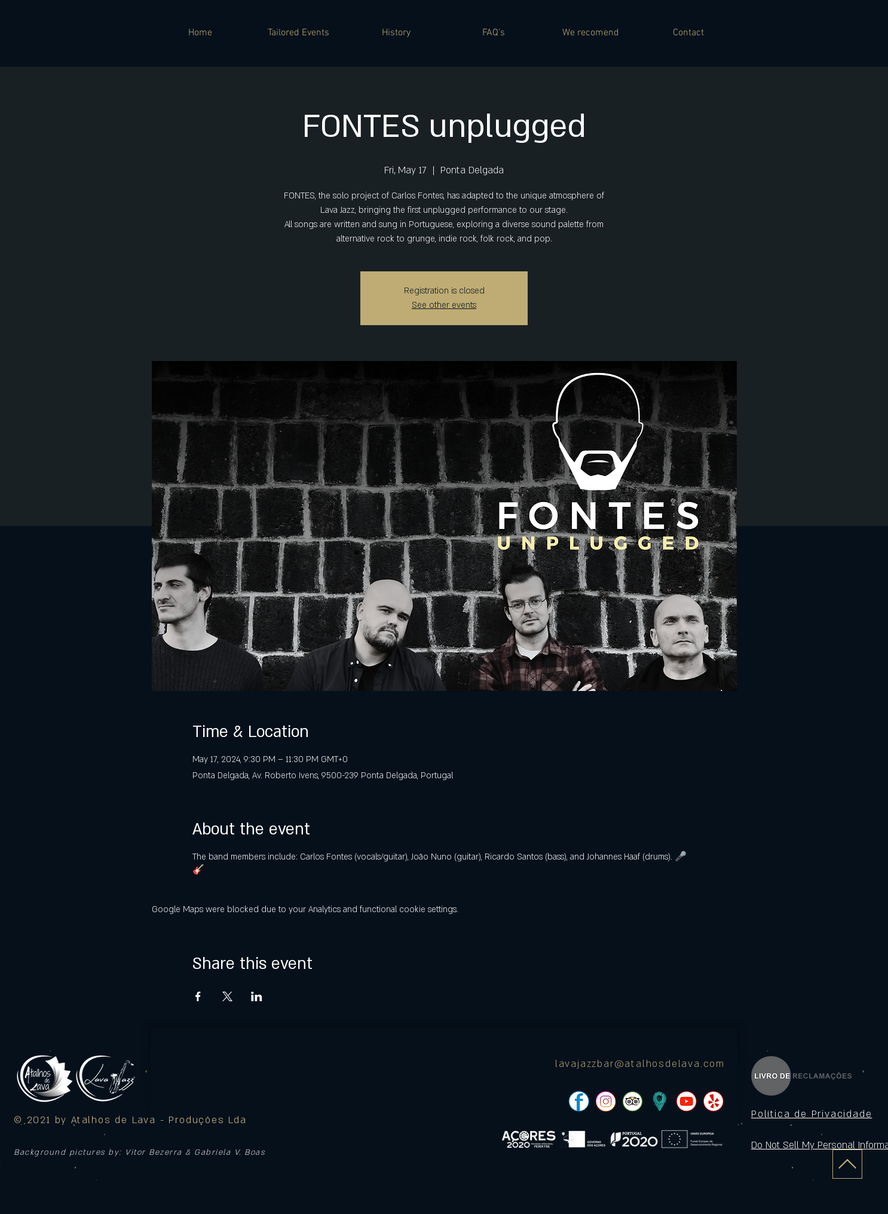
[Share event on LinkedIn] (256, 996)
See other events (444, 305)
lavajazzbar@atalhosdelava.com (640, 1064)
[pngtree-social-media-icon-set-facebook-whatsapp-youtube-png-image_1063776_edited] (578, 1101)
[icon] (659, 1101)
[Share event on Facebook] (198, 996)
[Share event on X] (227, 996)
